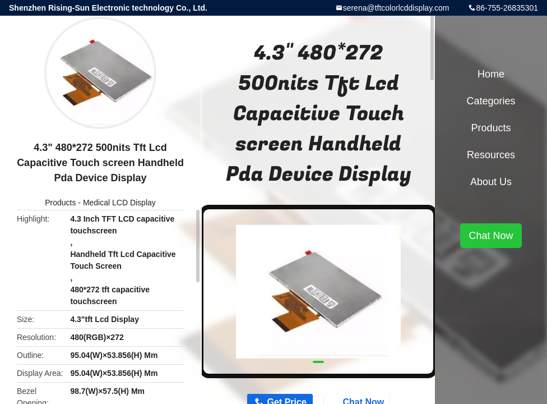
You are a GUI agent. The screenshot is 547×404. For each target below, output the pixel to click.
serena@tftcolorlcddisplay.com (396, 7)
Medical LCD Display (119, 202)
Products (60, 202)
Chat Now (491, 235)
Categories (490, 101)
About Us (491, 181)
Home (491, 74)
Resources (491, 154)
